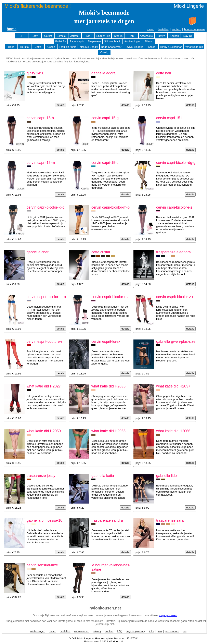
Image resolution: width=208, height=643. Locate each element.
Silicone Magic (112, 41)
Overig (104, 52)
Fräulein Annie (68, 46)
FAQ (119, 631)
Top (131, 35)
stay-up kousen (168, 615)
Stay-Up (187, 35)
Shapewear (94, 41)
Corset (48, 35)
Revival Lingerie (134, 46)
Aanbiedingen (132, 41)
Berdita (24, 46)
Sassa (151, 46)
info (160, 631)
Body (35, 35)
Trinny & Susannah (171, 46)
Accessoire (146, 35)
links (151, 631)
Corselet (61, 35)
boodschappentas (194, 29)
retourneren (172, 631)
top (184, 631)
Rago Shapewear (111, 46)
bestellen (163, 29)
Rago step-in (76, 41)
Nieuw (148, 41)
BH (21, 35)
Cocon (51, 46)
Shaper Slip (103, 35)
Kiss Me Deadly (88, 46)
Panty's (161, 35)
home (11, 29)
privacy (97, 631)
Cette (38, 46)
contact (176, 29)
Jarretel (74, 35)
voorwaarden (81, 631)
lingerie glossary (135, 631)
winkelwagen (37, 631)
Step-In (118, 35)
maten (150, 29)
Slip (88, 35)
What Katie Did (194, 46)
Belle (11, 46)
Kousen (174, 35)
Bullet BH (60, 41)
